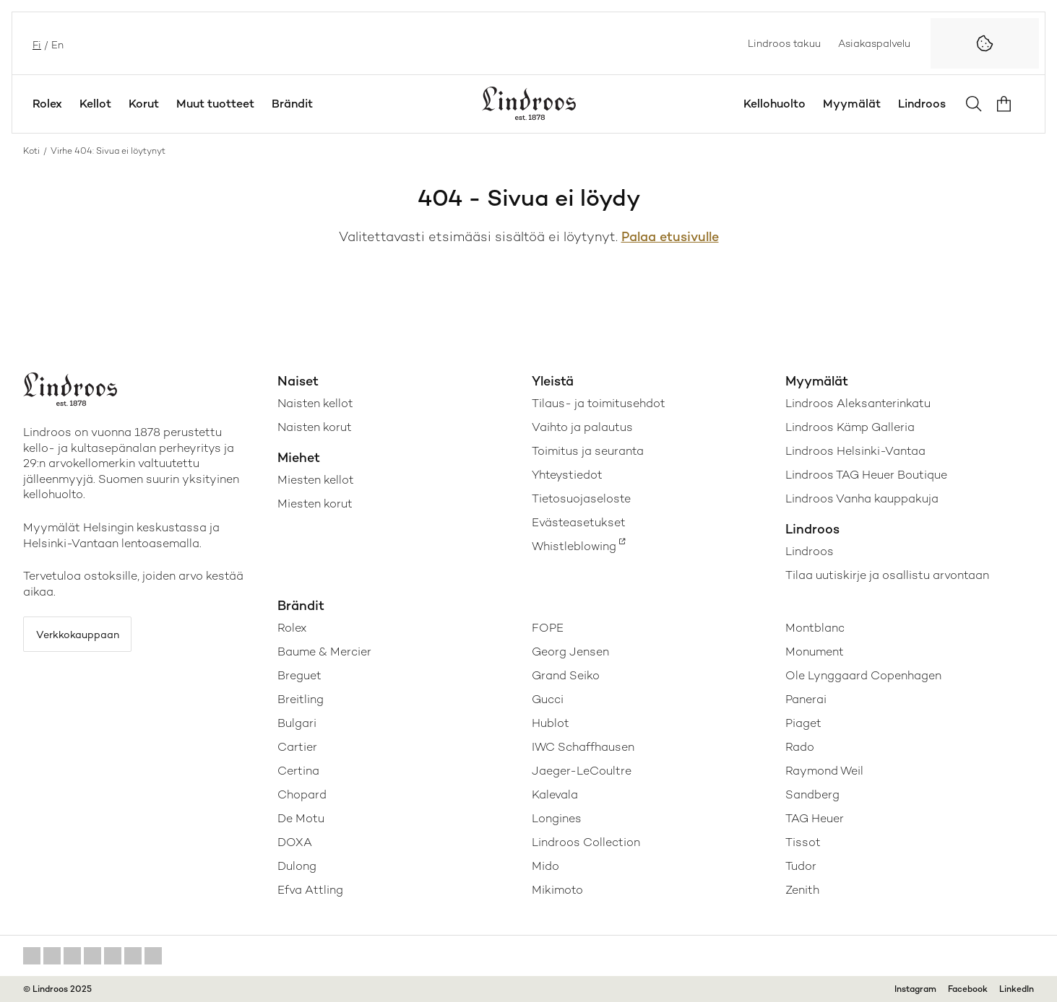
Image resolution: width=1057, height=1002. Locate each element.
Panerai (806, 699)
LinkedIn (1016, 989)
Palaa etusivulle (670, 236)
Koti (31, 151)
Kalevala (555, 794)
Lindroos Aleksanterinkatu (858, 403)
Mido (545, 866)
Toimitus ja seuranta (588, 450)
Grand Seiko (566, 675)
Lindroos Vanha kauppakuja (862, 498)
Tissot (803, 842)
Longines (557, 818)
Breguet (299, 675)
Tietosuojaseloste (581, 498)
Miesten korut (315, 503)
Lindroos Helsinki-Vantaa (855, 450)
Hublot (550, 723)
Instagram (915, 989)
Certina (298, 770)
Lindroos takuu (784, 43)
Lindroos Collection (586, 842)
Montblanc (815, 627)
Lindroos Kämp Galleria (850, 427)
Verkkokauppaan (87, 637)
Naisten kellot (315, 403)
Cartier (297, 746)
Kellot (95, 103)
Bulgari (296, 723)
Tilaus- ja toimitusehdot (598, 403)
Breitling (300, 699)
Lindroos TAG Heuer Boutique (866, 474)
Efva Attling (310, 889)
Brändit (292, 103)
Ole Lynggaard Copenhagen (863, 675)
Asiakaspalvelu (874, 43)
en (56, 43)
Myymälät (852, 103)
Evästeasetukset (579, 522)
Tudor (800, 866)
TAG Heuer (814, 818)
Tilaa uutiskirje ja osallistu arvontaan (887, 575)
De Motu (300, 818)
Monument (814, 651)
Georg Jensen (570, 651)
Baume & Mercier (324, 651)
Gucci (548, 699)
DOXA (294, 842)
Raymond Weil (824, 770)
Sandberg (812, 794)
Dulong (296, 866)
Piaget (803, 723)
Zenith (802, 889)
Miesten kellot (315, 479)
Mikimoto (557, 889)
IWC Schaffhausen (583, 746)
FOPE (548, 627)
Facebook (968, 989)
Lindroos (922, 103)
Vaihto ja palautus (582, 427)
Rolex (47, 103)
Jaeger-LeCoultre (581, 770)
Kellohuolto (774, 103)
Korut (144, 103)
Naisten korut (314, 427)
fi (35, 43)
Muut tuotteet (215, 103)
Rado (799, 746)
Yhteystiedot (567, 474)
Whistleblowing (574, 546)
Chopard (302, 794)
